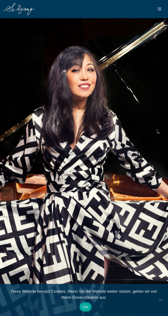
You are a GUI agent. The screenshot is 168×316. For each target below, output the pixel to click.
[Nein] (160, 300)
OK (85, 307)
